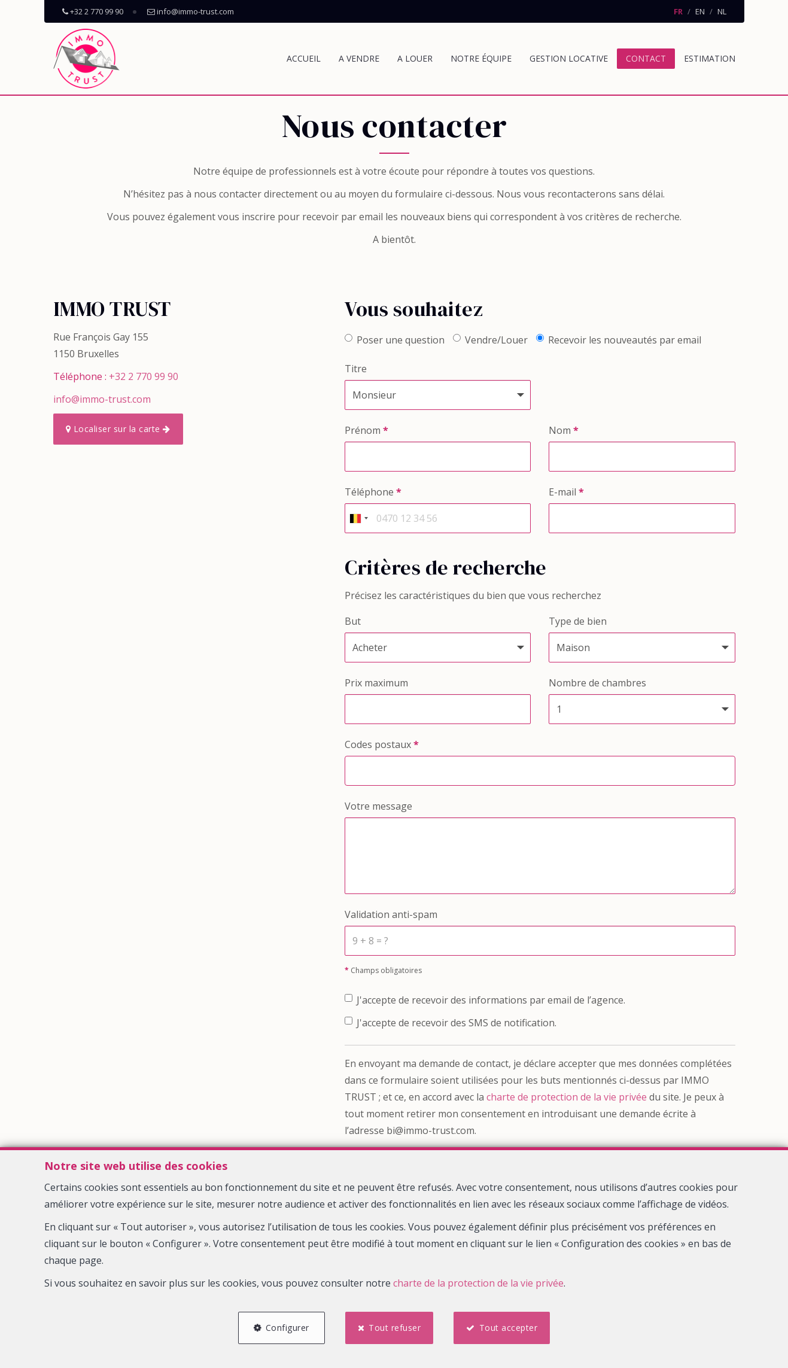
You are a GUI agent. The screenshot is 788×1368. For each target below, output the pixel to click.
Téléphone (373, 491)
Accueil (304, 58)
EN (700, 11)
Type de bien (578, 621)
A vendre (359, 58)
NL (721, 11)
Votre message (378, 806)
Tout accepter (508, 1327)
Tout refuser (395, 1327)
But (353, 621)
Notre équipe (481, 58)
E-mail (566, 491)
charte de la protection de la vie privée (478, 1282)
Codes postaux (382, 744)
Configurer (287, 1327)
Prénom (366, 430)
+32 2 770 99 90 (143, 376)
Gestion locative (569, 58)
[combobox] (358, 518)
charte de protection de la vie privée (566, 1096)
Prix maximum (376, 682)
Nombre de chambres (597, 682)
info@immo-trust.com (102, 399)
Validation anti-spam (391, 914)
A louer (415, 58)
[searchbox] (351, 766)
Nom (564, 430)
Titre (356, 368)
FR (678, 11)
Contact (646, 58)
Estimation (709, 58)
